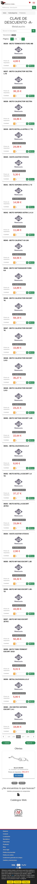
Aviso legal (6, 849)
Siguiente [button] (22, 783)
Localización (6, 836)
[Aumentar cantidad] (27, 66)
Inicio (4, 13)
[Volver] (3, 736)
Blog (4, 847)
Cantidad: (6, 65)
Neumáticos (6, 839)
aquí (13, 875)
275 (14, 736)
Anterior (6, 743)
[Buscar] (34, 7)
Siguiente (30, 743)
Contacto (5, 834)
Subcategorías (12, 13)
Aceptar (10, 882)
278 (28, 736)
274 (9, 736)
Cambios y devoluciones (10, 860)
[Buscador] (16, 7)
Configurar (26, 882)
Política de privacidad (9, 852)
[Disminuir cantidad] (14, 66)
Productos (6, 844)
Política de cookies (8, 855)
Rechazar (17, 882)
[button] (12, 39)
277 (23, 736)
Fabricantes (6, 842)
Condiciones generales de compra (12, 857)
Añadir (31, 65)
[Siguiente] (34, 736)
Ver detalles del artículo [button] (19, 57)
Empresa (5, 831)
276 (18, 736)
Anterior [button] (14, 783)
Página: (6, 39)
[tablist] (18, 768)
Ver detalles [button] (18, 775)
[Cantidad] (20, 66)
